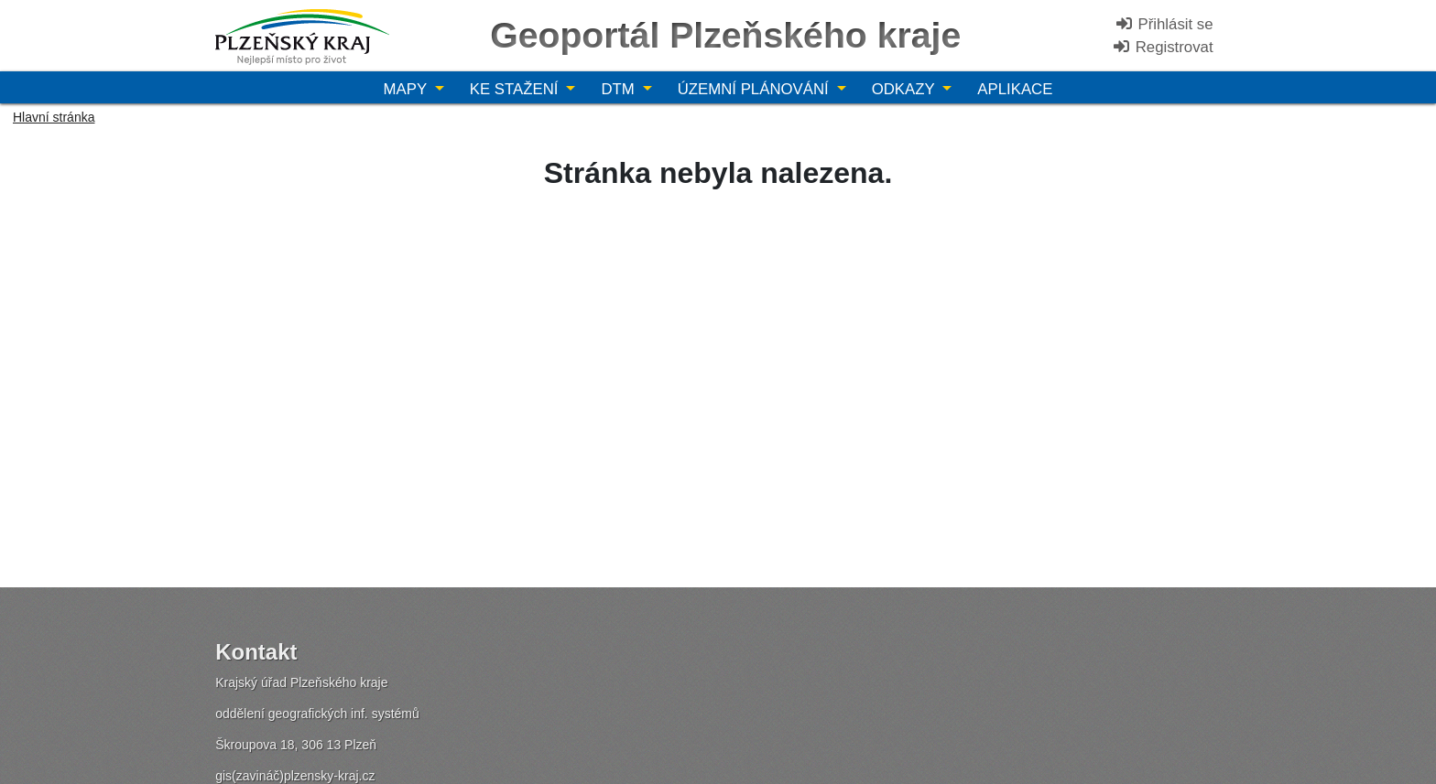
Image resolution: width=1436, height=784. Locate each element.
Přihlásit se (1164, 24)
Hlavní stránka (53, 117)
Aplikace (1014, 89)
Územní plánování (755, 89)
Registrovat (1162, 47)
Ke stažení (516, 89)
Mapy (407, 89)
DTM (619, 89)
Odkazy (905, 89)
